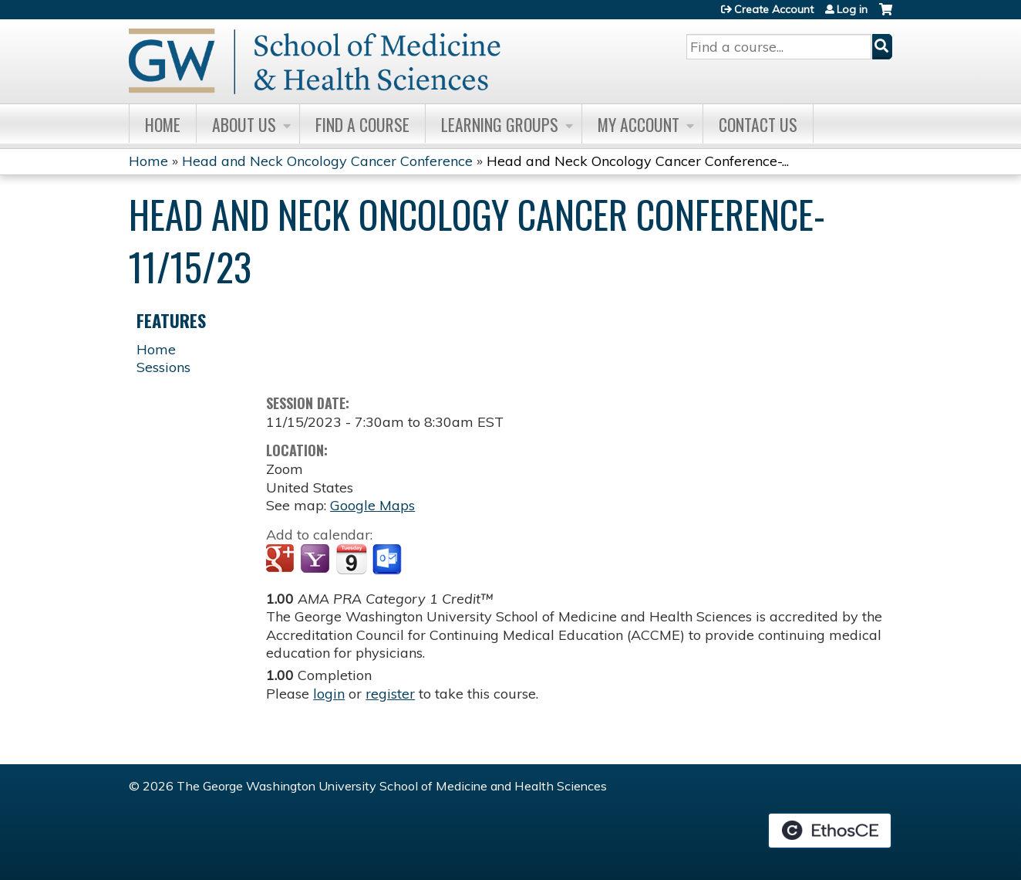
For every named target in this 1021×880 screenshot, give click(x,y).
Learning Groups (499, 124)
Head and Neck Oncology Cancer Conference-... (638, 161)
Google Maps (372, 505)
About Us (244, 124)
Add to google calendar (282, 559)
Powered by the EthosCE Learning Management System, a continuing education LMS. (829, 830)
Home (162, 124)
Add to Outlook (388, 559)
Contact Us (758, 124)
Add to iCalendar (351, 558)
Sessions (163, 367)
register (390, 693)
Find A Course (362, 124)
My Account (638, 124)
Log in (852, 9)
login (329, 693)
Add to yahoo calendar (316, 559)
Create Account (774, 9)
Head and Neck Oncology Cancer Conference (327, 161)
